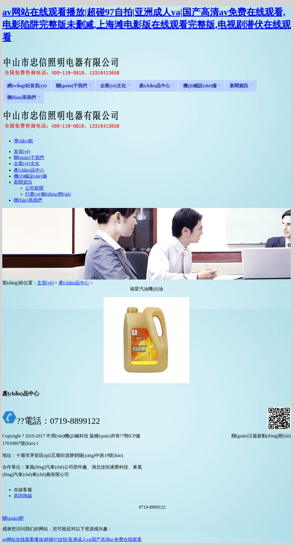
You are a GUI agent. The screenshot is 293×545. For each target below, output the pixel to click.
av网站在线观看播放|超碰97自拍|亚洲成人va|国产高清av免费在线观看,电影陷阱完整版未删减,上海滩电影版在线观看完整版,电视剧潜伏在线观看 (146, 24)
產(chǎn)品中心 (74, 282)
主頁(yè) (45, 282)
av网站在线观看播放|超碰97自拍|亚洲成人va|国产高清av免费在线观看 (72, 539)
